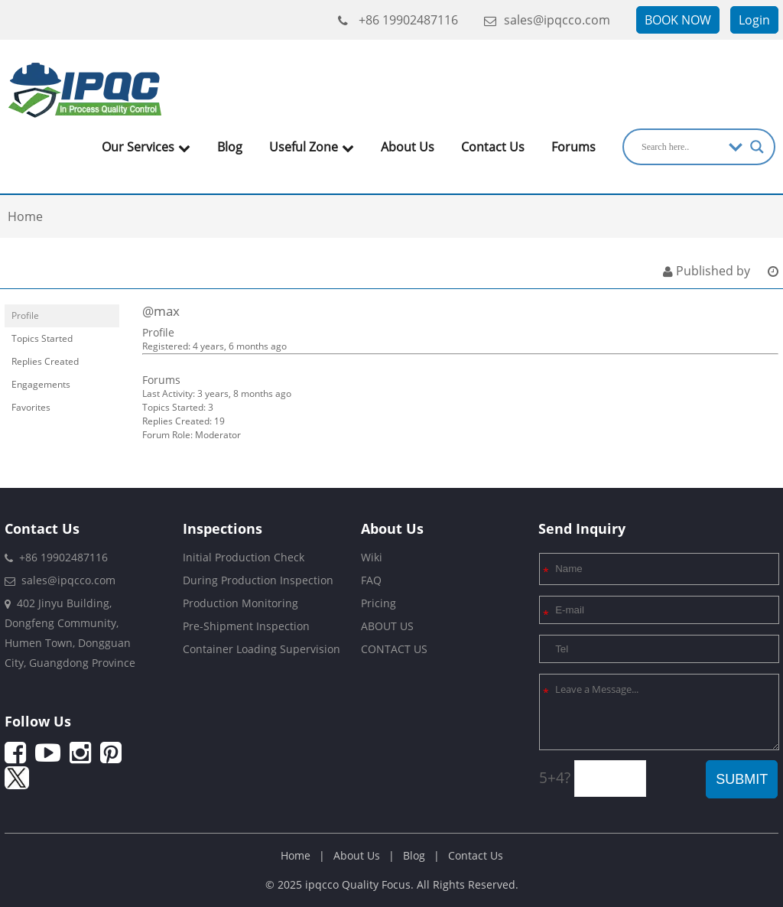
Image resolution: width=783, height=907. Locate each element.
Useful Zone (311, 146)
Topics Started (42, 338)
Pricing (378, 603)
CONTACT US (394, 649)
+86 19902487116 (398, 19)
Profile (25, 315)
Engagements (40, 384)
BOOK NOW (678, 19)
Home (295, 855)
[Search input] (681, 147)
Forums (573, 146)
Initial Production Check (243, 557)
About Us (407, 146)
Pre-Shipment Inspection (246, 626)
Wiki (371, 557)
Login (754, 19)
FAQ (371, 580)
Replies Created (45, 361)
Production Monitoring (240, 603)
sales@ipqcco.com (547, 19)
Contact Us (493, 146)
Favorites (30, 407)
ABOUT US (387, 626)
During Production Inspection (258, 580)
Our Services (146, 146)
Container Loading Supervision (261, 649)
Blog (229, 146)
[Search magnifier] (757, 147)
